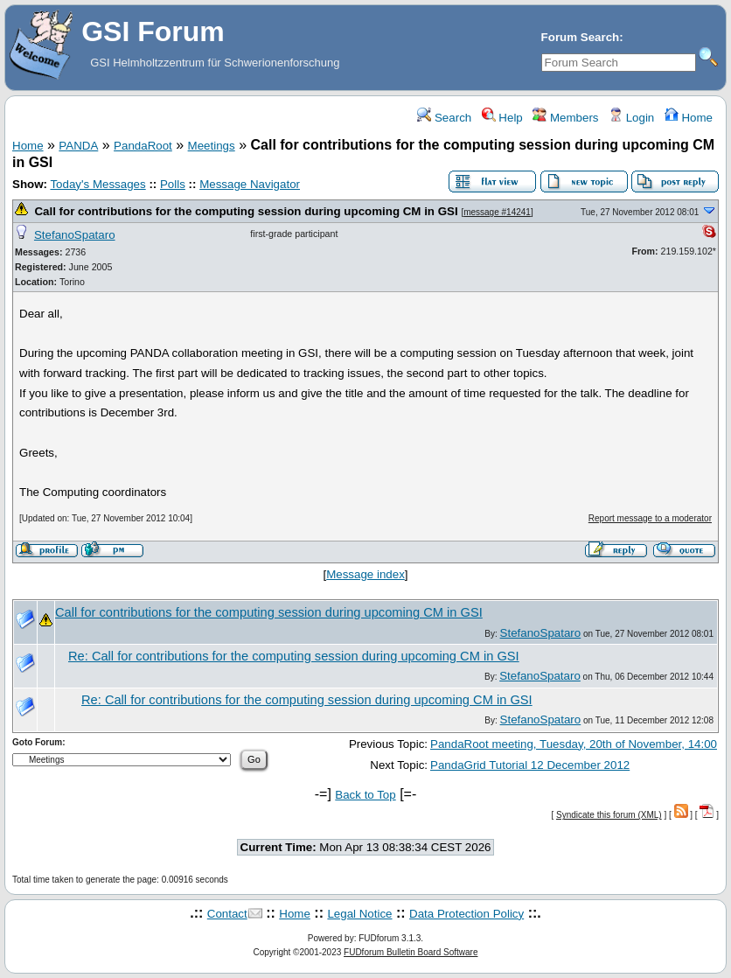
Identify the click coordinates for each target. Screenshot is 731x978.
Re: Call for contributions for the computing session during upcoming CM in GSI (293, 656)
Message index (365, 574)
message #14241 (497, 212)
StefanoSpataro (74, 234)
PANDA (78, 145)
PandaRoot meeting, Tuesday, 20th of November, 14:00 (573, 744)
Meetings (211, 145)
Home (689, 117)
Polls (172, 184)
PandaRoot (143, 145)
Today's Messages (97, 184)
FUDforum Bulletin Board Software (410, 952)
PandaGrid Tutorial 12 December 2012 (530, 765)
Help (502, 117)
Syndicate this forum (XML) (609, 815)
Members (565, 117)
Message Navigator (249, 184)
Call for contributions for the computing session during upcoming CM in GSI (245, 211)
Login (631, 117)
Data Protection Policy (466, 913)
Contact (227, 913)
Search (444, 117)
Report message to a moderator (650, 518)
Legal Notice (359, 913)
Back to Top (365, 794)
